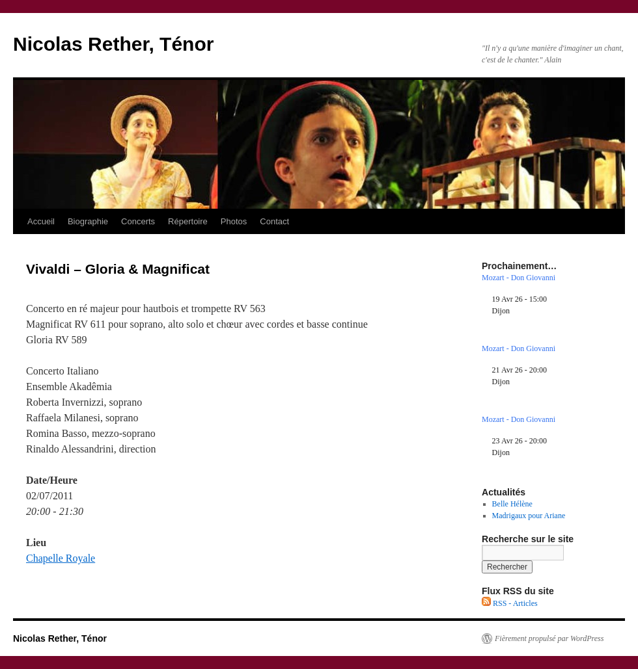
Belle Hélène (512, 503)
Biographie (88, 221)
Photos (234, 221)
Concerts (138, 221)
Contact (274, 221)
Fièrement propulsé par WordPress (549, 638)
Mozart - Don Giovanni (518, 277)
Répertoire (188, 221)
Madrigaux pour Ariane (529, 515)
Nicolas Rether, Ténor (113, 44)
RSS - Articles (510, 603)
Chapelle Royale (60, 558)
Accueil (41, 221)
